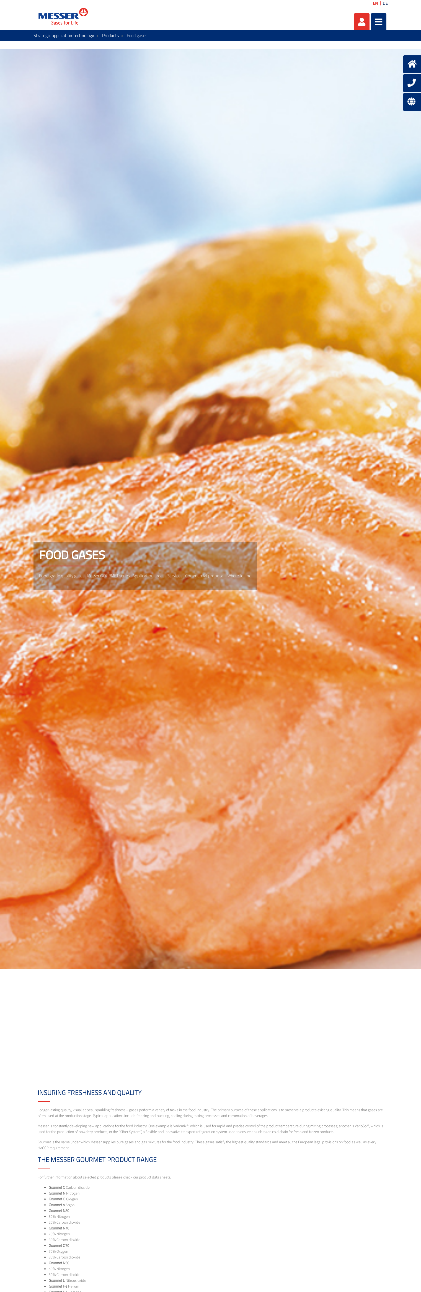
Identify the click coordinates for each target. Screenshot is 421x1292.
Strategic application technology (63, 35)
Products (110, 35)
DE (385, 3)
